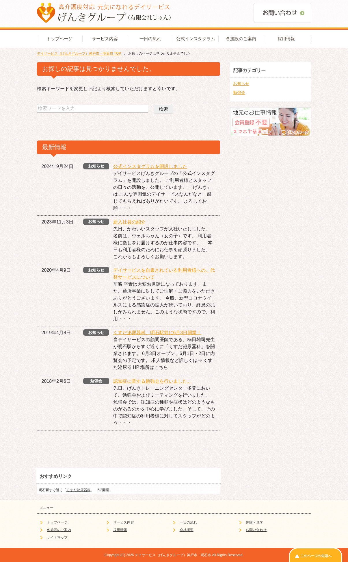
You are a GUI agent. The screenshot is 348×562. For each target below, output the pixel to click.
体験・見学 (254, 522)
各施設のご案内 (241, 38)
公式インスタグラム (195, 38)
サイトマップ (57, 537)
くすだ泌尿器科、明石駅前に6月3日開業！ (157, 332)
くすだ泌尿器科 (78, 490)
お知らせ (241, 83)
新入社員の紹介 (129, 221)
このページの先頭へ (316, 556)
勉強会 (239, 92)
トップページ (59, 38)
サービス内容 (105, 38)
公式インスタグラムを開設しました (150, 166)
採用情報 (286, 38)
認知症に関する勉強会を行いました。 (152, 381)
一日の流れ (150, 38)
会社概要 (186, 530)
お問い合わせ (256, 530)
